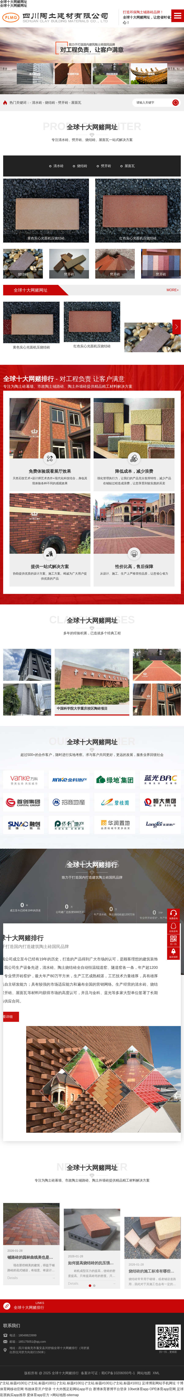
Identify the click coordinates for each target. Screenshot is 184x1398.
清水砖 (58, 166)
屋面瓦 (130, 166)
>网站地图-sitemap (64, 1395)
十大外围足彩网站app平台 (72, 1389)
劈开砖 (106, 166)
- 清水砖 (36, 102)
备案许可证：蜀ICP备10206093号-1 (108, 1373)
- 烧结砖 (49, 102)
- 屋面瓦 (75, 102)
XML (156, 1373)
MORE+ (173, 290)
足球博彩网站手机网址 (159, 1383)
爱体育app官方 (38, 1395)
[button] (176, 327)
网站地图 (144, 1373)
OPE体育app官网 (163, 1389)
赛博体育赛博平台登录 (110, 1389)
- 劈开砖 (62, 102)
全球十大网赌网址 (13, 2)
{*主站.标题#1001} (13, 1383)
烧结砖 (82, 166)
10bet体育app (138, 1389)
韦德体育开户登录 (38, 1389)
